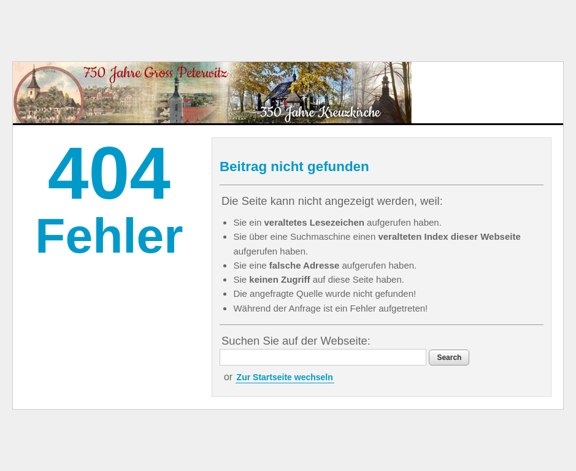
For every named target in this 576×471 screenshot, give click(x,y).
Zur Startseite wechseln (285, 377)
